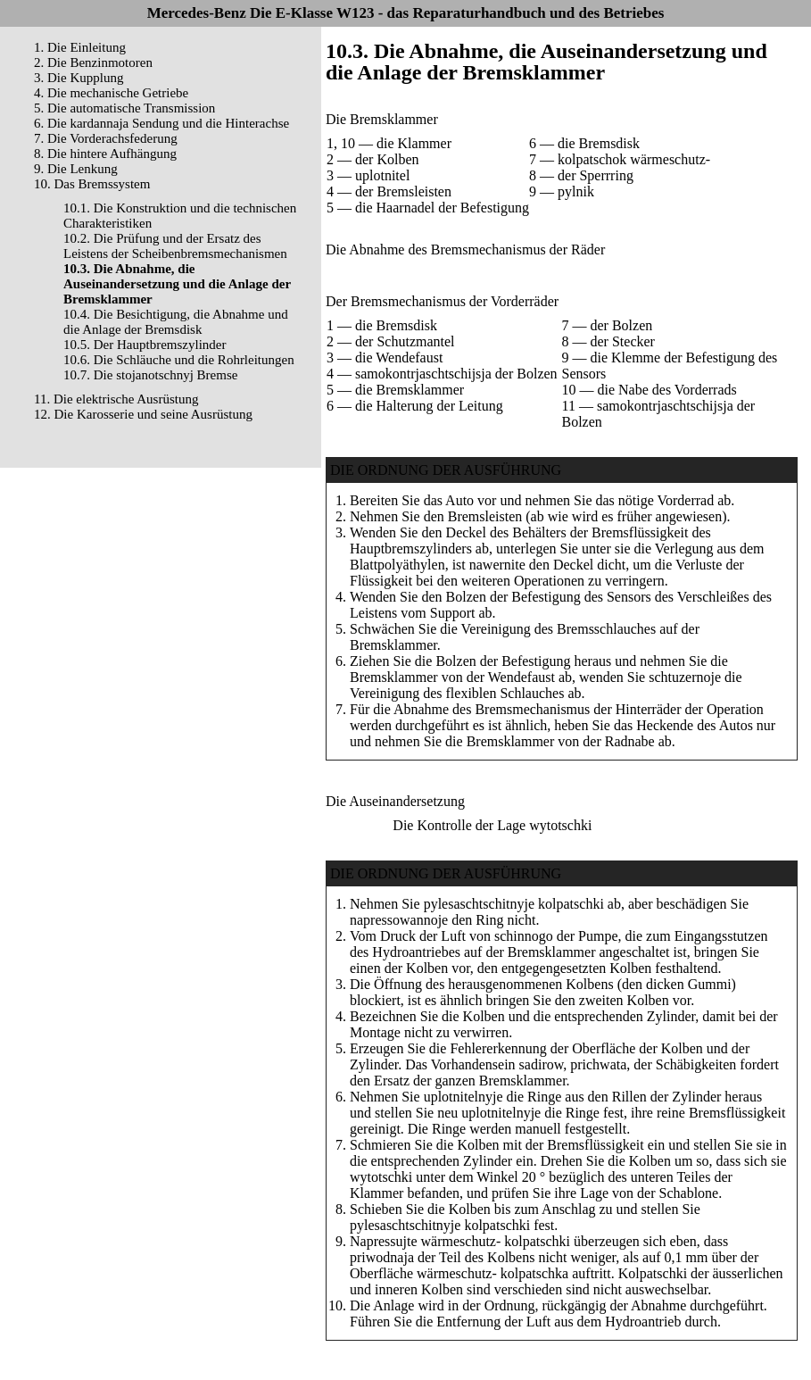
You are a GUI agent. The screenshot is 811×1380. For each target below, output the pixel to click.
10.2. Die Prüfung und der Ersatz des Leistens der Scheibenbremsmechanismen (175, 246)
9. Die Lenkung (76, 169)
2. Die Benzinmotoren (93, 62)
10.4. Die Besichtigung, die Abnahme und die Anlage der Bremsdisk (175, 322)
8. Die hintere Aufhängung (105, 153)
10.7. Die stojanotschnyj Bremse (150, 375)
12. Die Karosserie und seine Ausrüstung (143, 414)
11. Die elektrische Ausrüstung (116, 399)
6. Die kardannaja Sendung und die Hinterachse (161, 123)
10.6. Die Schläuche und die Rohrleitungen (178, 360)
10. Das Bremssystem (92, 184)
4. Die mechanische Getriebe (111, 93)
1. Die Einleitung (80, 47)
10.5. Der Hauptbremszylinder (144, 344)
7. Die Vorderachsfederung (106, 138)
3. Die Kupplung (78, 78)
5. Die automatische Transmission (124, 108)
